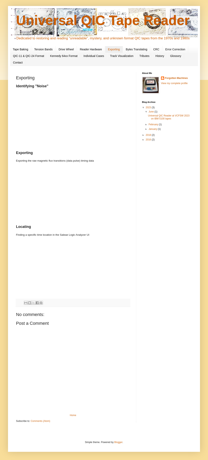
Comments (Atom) (40, 421)
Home (73, 415)
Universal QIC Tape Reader (103, 20)
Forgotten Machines (176, 78)
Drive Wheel (66, 49)
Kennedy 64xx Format (64, 56)
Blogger (118, 442)
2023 (149, 107)
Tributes (144, 56)
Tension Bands (43, 49)
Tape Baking (20, 49)
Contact (18, 62)
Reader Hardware (91, 49)
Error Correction (175, 49)
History (159, 56)
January (153, 129)
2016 (149, 139)
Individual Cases (94, 56)
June (151, 111)
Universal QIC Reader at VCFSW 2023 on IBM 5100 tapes (168, 117)
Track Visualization (121, 56)
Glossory (175, 56)
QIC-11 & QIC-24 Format (28, 56)
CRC (156, 49)
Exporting (114, 49)
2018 (149, 135)
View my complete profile (174, 83)
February (154, 124)
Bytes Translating (136, 49)
